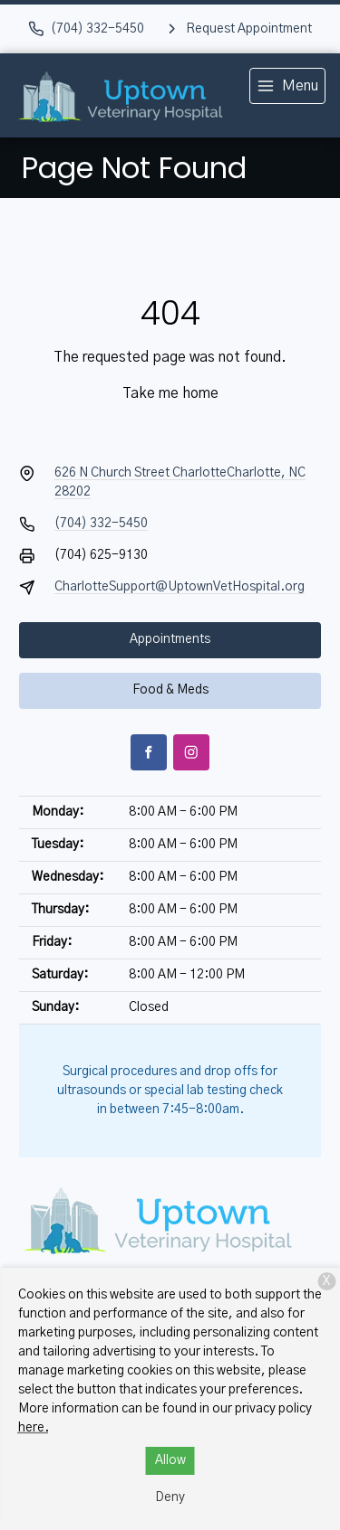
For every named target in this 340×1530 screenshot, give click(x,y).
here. (33, 1427)
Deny (170, 1497)
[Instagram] (191, 752)
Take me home (170, 393)
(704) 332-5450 (101, 523)
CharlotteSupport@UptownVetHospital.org (179, 587)
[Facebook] (149, 752)
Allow (170, 1460)
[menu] (287, 86)
